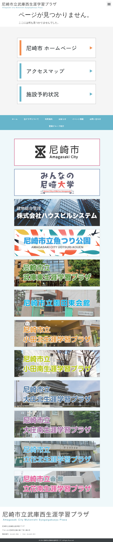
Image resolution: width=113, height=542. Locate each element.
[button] (108, 4)
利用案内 (49, 119)
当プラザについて (31, 119)
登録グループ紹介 (56, 126)
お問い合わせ (95, 119)
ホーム (15, 119)
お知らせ (62, 119)
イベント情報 (78, 119)
